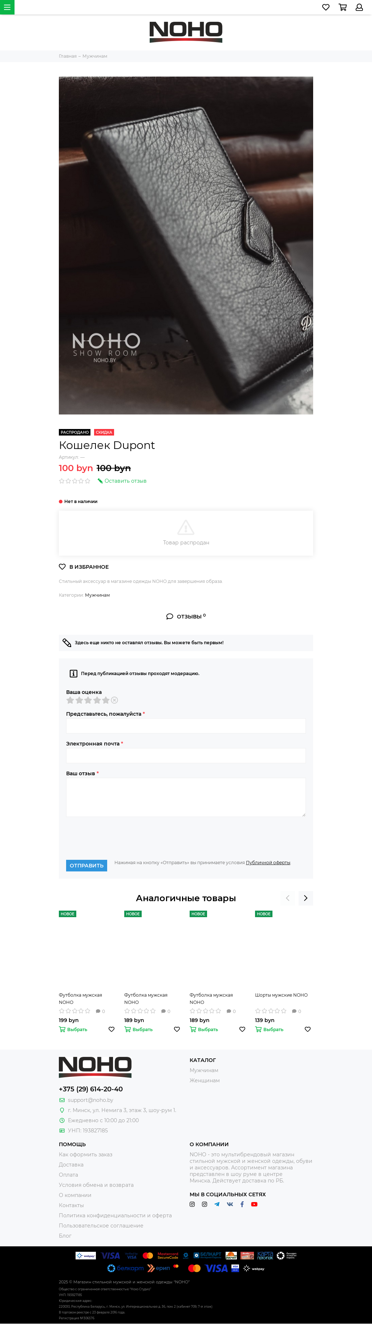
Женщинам (205, 1080)
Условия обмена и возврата (96, 1185)
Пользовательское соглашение (101, 1225)
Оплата (68, 1175)
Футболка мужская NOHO (80, 998)
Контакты (71, 1205)
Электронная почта (94, 744)
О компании (75, 1195)
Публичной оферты (268, 862)
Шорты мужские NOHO (281, 995)
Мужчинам (97, 595)
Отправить (87, 865)
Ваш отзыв (82, 773)
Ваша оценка (84, 692)
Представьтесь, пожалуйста (105, 714)
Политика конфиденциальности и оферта (115, 1215)
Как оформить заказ (85, 1154)
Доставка (71, 1164)
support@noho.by (90, 1100)
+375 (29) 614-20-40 (91, 1089)
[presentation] (121, 838)
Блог (65, 1236)
